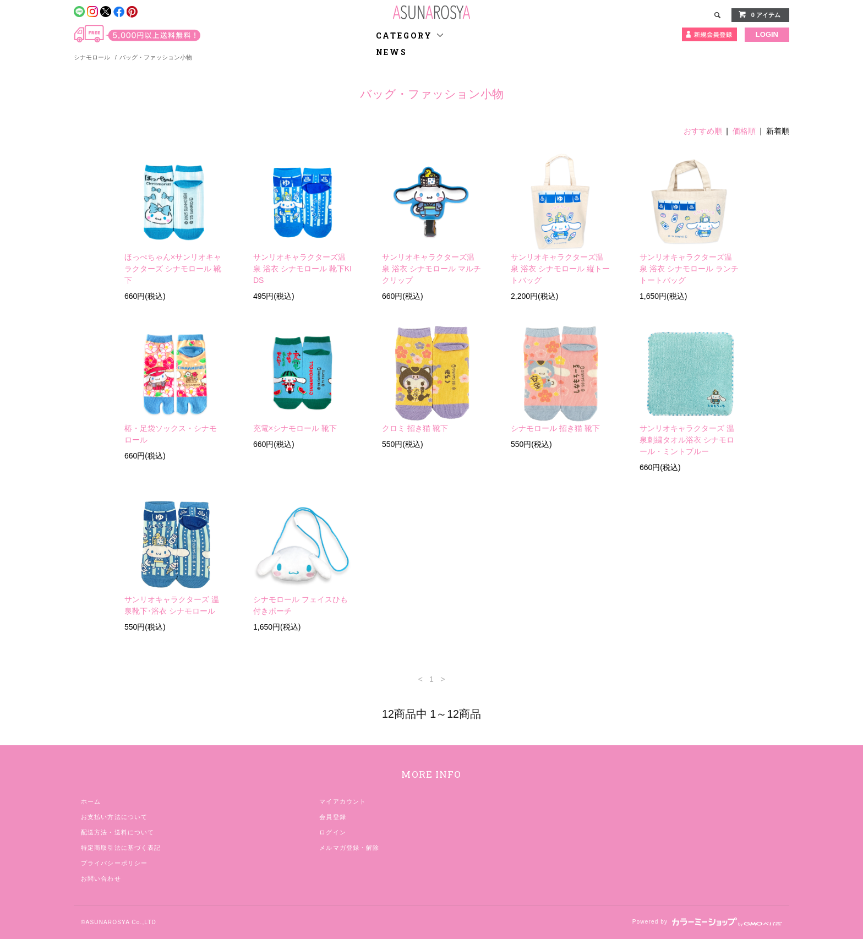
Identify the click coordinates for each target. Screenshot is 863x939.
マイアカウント (342, 801)
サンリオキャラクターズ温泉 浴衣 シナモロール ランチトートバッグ (689, 269)
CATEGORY (410, 35)
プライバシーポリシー (114, 863)
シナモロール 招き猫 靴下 (555, 428)
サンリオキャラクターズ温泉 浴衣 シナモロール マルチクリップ (431, 269)
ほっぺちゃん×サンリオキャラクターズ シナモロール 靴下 (172, 269)
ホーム (91, 801)
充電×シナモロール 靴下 (295, 428)
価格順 (744, 131)
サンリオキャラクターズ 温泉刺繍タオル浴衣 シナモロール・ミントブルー (687, 440)
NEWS (391, 52)
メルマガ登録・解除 (349, 847)
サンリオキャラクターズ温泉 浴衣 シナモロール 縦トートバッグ (560, 269)
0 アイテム (759, 14)
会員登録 (332, 817)
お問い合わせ (101, 878)
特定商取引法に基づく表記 (121, 847)
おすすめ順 (703, 131)
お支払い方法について (114, 817)
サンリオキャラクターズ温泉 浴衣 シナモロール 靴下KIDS (302, 269)
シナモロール (92, 57)
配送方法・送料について (117, 832)
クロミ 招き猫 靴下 (415, 428)
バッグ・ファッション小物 (155, 57)
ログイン (332, 832)
